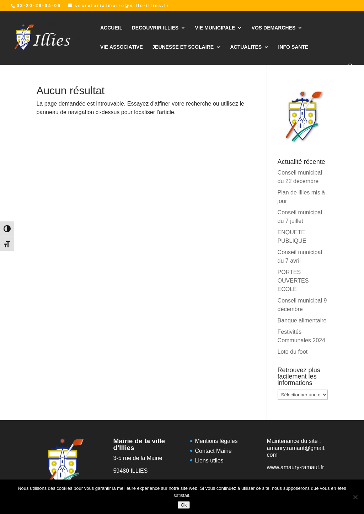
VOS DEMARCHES (274, 28)
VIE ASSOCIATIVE (121, 47)
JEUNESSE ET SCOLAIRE (183, 47)
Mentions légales (216, 441)
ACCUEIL (111, 28)
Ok (184, 505)
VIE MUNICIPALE (215, 28)
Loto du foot (293, 352)
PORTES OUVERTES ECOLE (293, 280)
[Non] (355, 496)
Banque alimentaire (302, 320)
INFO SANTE (293, 47)
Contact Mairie (213, 451)
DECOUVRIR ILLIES (155, 28)
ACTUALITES (246, 47)
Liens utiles (209, 460)
